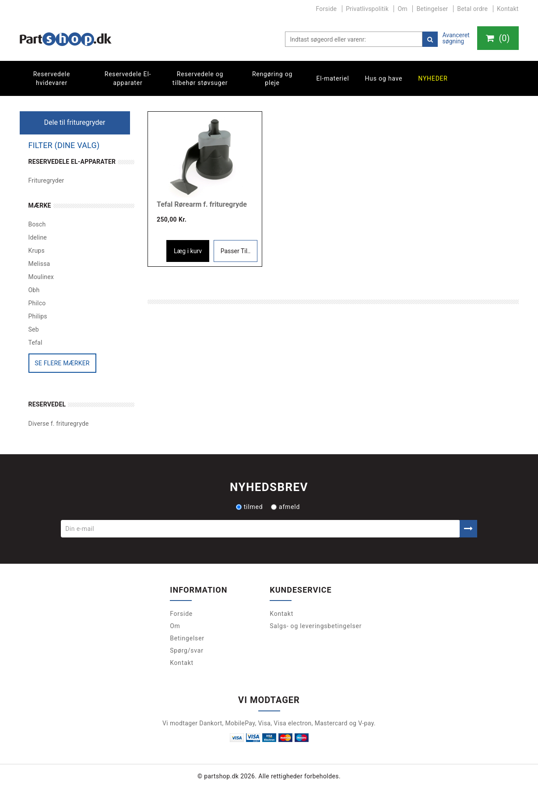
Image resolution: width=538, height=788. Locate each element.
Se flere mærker (62, 363)
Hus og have (383, 78)
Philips (37, 316)
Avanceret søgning (455, 38)
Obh (34, 289)
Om (402, 8)
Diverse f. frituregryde (58, 423)
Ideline (37, 237)
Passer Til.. (236, 250)
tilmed (249, 506)
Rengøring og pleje (272, 78)
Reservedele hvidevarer (51, 78)
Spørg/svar (187, 650)
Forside (326, 8)
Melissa (39, 263)
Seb (33, 329)
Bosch (37, 224)
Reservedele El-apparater (128, 78)
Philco (37, 303)
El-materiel (332, 78)
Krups (36, 250)
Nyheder (433, 78)
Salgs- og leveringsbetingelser (316, 625)
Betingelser (432, 8)
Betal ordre (472, 8)
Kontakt (508, 8)
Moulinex (41, 276)
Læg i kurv (188, 250)
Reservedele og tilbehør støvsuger (200, 78)
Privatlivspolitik (367, 8)
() (498, 38)
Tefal (35, 342)
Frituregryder (46, 180)
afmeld (285, 506)
